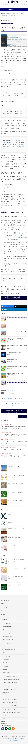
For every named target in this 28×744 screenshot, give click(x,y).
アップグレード (15, 393)
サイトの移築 (11, 545)
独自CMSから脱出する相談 (12, 359)
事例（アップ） (6, 662)
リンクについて (4, 607)
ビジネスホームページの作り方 (9, 696)
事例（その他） (6, 692)
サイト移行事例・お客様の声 (8, 649)
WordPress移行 (12, 522)
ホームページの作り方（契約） (10, 705)
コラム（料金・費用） (8, 636)
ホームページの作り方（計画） (10, 699)
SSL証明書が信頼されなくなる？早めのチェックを (14, 399)
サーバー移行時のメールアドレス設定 (17, 568)
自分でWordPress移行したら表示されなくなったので (17, 366)
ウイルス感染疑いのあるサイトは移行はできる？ (16, 352)
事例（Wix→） (7, 659)
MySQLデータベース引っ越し (15, 585)
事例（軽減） (6, 666)
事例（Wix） (6, 652)
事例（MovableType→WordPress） (12, 679)
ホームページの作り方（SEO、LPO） (12, 712)
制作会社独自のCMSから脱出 (15, 492)
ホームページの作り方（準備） (10, 702)
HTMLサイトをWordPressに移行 (16, 528)
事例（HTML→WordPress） (10, 689)
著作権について (4, 603)
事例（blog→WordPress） (10, 686)
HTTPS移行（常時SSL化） (14, 537)
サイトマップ (4, 610)
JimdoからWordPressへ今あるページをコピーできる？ (17, 331)
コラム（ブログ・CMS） (8, 639)
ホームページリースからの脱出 (15, 483)
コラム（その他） (12, 447)
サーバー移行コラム (6, 623)
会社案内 (3, 614)
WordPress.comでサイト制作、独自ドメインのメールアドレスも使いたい (13, 404)
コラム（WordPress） (7, 23)
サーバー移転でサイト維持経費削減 (16, 475)
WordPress (8, 393)
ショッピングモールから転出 (15, 500)
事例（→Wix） (11, 439)
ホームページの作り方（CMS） (10, 709)
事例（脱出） (6, 669)
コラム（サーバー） (7, 629)
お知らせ (4, 715)
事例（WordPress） (7, 672)
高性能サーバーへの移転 (14, 466)
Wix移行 (10, 514)
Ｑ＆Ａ (10, 424)
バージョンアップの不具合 (16, 237)
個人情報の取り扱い (6, 600)
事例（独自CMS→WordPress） (11, 676)
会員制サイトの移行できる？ (12, 316)
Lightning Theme (17, 738)
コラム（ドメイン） (7, 633)
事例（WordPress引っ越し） (10, 682)
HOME (2, 597)
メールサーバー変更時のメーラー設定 (11, 449)
